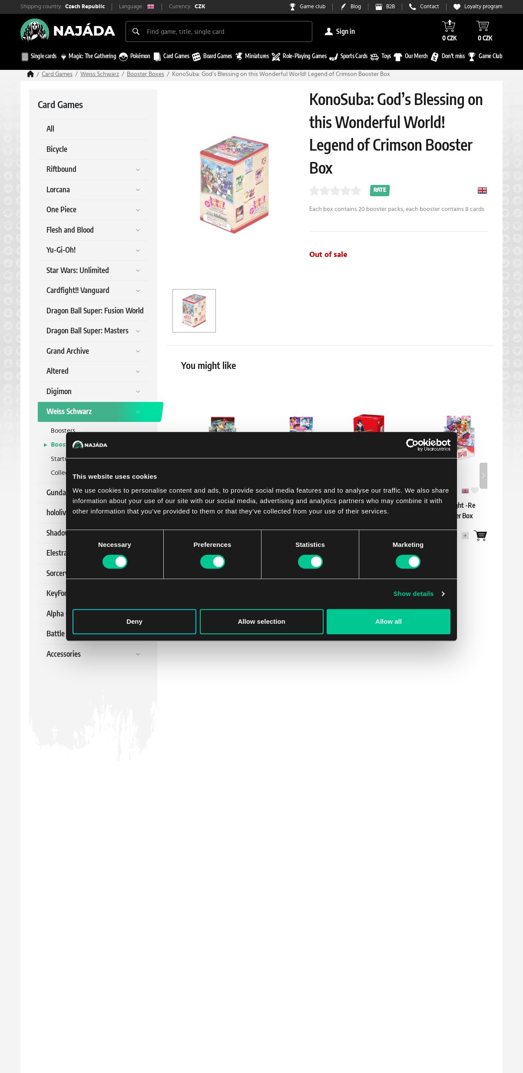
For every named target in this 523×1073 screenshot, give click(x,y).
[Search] (135, 31)
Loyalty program (483, 7)
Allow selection (261, 621)
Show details (414, 593)
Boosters (63, 431)
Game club (312, 7)
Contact (429, 7)
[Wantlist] (480, 535)
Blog (356, 7)
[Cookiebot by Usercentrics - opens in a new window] (412, 444)
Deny (134, 621)
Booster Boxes (145, 74)
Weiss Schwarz (99, 74)
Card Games (57, 74)
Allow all (388, 621)
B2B (390, 7)
